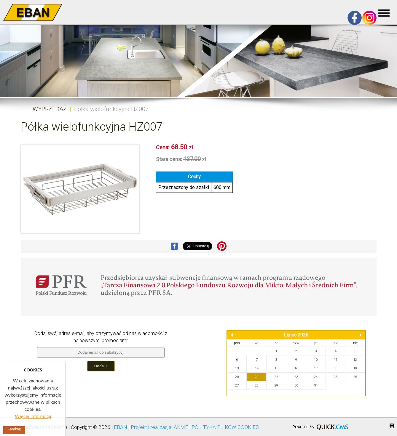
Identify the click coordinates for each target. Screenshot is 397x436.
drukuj (392, 426)
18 (335, 368)
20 (237, 377)
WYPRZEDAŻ (50, 109)
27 (237, 385)
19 (355, 368)
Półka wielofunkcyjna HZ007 (111, 109)
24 (316, 377)
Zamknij (14, 429)
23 (296, 377)
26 (355, 377)
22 (276, 377)
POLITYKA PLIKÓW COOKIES (225, 427)
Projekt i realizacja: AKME (159, 427)
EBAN (120, 427)
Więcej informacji (33, 416)
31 (316, 385)
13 (237, 368)
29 (276, 385)
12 (355, 360)
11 (335, 360)
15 (276, 368)
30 (296, 385)
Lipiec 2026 (296, 335)
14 (257, 368)
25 (335, 377)
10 (316, 360)
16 (296, 368)
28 (257, 385)
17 (316, 368)
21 (257, 377)
